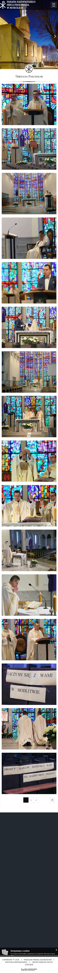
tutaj (12, 955)
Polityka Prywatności (16, 962)
